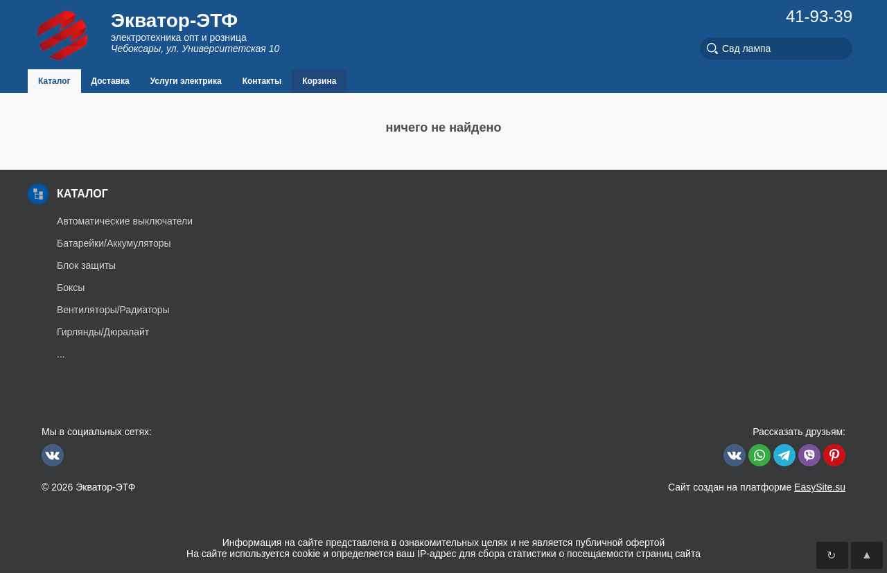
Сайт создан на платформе (756, 487)
